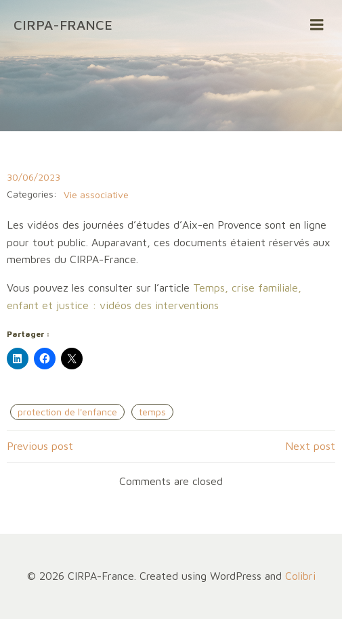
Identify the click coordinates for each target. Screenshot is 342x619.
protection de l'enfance (67, 411)
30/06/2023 (33, 177)
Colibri (300, 576)
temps (152, 411)
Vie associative (96, 194)
